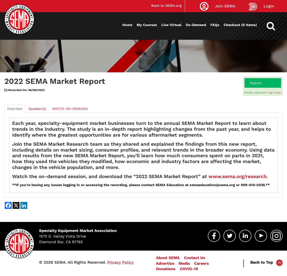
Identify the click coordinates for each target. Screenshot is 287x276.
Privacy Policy (120, 262)
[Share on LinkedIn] (24, 205)
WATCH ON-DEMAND (70, 109)
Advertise (165, 263)
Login (269, 6)
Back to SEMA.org (166, 5)
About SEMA (168, 257)
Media (184, 263)
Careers (201, 263)
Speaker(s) (37, 109)
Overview (14, 109)
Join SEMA (225, 6)
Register (256, 83)
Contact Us (194, 257)
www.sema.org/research (237, 176)
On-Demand (196, 25)
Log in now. (274, 92)
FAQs (214, 25)
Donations (165, 268)
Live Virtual (171, 25)
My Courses (147, 25)
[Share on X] (16, 205)
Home (127, 25)
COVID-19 (189, 268)
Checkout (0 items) (240, 25)
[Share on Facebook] (8, 205)
